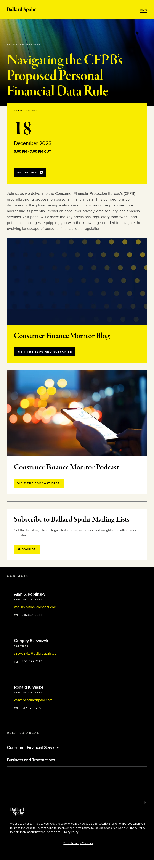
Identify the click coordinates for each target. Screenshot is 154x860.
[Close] (145, 802)
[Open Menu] (143, 10)
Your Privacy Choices (78, 843)
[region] (78, 826)
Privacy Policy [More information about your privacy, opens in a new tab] (70, 832)
